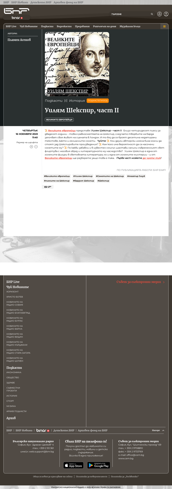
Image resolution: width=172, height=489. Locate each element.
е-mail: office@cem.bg (131, 455)
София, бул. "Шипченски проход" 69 (139, 444)
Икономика (13, 372)
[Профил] (166, 14)
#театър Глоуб (136, 176)
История (77, 101)
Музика (11, 405)
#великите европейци (57, 176)
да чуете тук (151, 158)
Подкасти (54, 101)
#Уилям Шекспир (83, 176)
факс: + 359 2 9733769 (130, 451)
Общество (12, 377)
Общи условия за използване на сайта (52, 476)
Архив (11, 417)
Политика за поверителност (91, 476)
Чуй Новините (17, 286)
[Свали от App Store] (73, 465)
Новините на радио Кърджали (16, 343)
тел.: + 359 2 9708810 (130, 448)
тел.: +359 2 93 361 (43, 448)
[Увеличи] (31, 146)
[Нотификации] (159, 14)
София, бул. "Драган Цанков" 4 (36, 444)
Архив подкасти (16, 410)
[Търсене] (152, 14)
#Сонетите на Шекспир (110, 176)
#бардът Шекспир (83, 180)
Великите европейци (59, 119)
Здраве (10, 382)
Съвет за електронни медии (141, 281)
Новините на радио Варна (14, 327)
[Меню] (164, 26)
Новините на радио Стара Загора (18, 351)
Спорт (10, 400)
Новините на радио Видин (14, 335)
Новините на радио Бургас (14, 319)
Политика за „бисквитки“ (125, 476)
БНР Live (13, 281)
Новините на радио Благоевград (18, 311)
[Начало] (16, 11)
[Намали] (36, 146)
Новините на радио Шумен (14, 359)
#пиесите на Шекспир (57, 180)
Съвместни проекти (13, 388)
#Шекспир (103, 180)
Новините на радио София (14, 303)
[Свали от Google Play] (98, 465)
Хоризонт (12, 291)
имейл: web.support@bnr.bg (37, 451)
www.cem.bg (125, 458)
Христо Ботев (14, 296)
